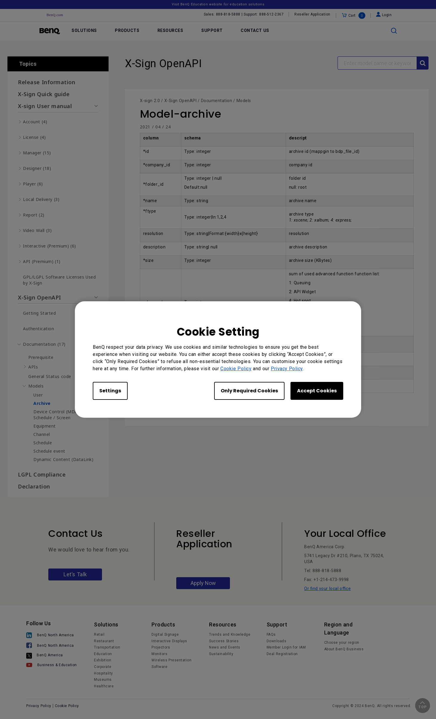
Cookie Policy (235, 368)
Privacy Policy (287, 368)
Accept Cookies (317, 390)
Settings (110, 390)
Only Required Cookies (249, 390)
